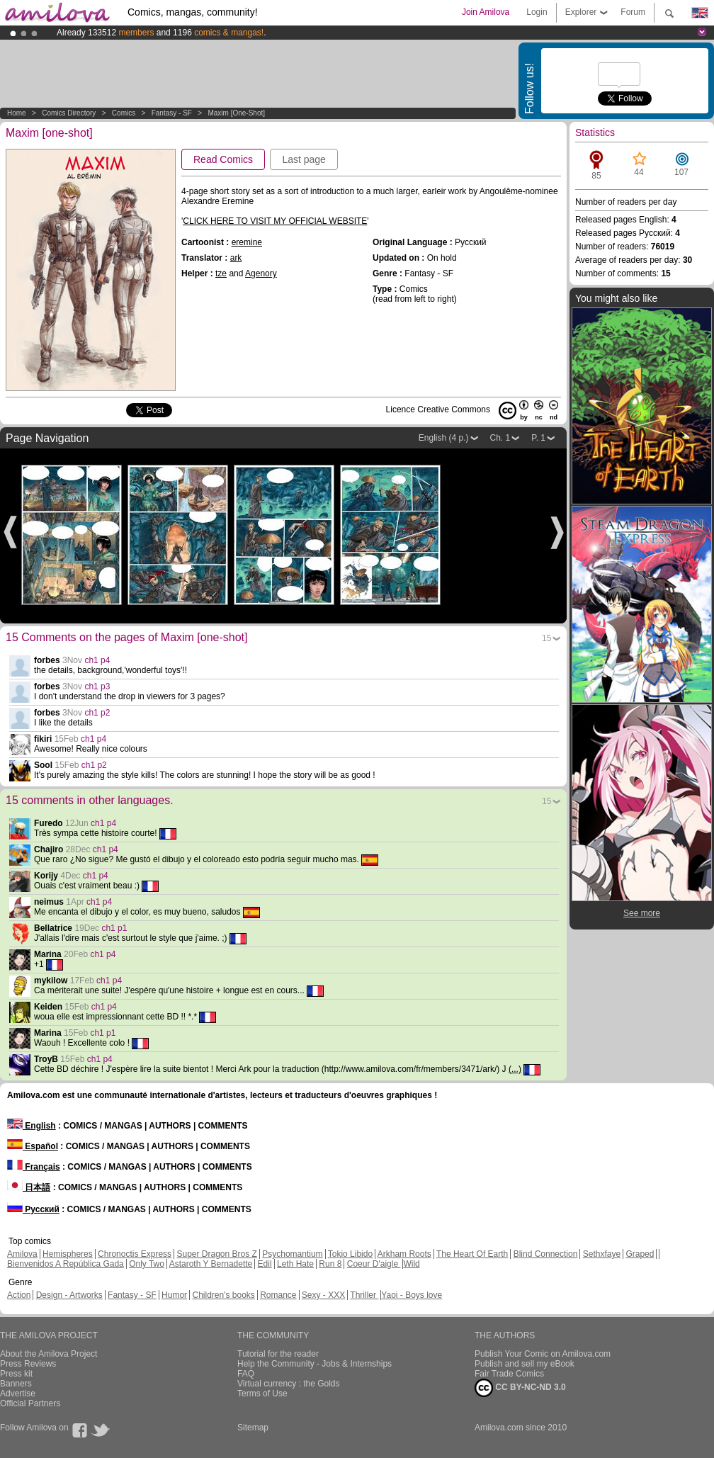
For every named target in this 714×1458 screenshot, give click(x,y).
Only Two (146, 1264)
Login (536, 12)
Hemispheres (67, 1254)
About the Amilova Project (48, 1354)
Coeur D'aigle (374, 1264)
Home (16, 113)
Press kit (16, 1374)
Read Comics (223, 159)
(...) (515, 1069)
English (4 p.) (444, 438)
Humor (174, 1295)
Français (33, 1167)
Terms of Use (262, 1393)
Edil (265, 1264)
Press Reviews (28, 1364)
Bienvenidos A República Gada (65, 1264)
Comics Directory (69, 113)
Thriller (364, 1295)
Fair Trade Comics (509, 1374)
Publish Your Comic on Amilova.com (543, 1354)
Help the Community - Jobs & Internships (314, 1364)
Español (32, 1146)
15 (546, 638)
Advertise (17, 1393)
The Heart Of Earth (472, 1254)
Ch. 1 (500, 438)
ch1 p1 (114, 928)
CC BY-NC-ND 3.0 (520, 1388)
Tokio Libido (350, 1254)
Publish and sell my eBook (524, 1364)
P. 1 (538, 438)
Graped (639, 1254)
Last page (304, 159)
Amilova (22, 1254)
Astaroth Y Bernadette (211, 1264)
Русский (33, 1209)
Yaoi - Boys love (411, 1295)
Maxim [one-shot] (236, 113)
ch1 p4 (97, 660)
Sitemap (252, 1427)
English (31, 1126)
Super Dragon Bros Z (216, 1254)
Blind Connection (546, 1254)
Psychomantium (292, 1254)
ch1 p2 (97, 713)
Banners (16, 1384)
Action (18, 1295)
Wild (411, 1264)
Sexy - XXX (323, 1295)
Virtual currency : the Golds (288, 1384)
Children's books (223, 1295)
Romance (278, 1295)
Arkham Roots (404, 1254)
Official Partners (30, 1403)
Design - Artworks (69, 1295)
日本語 (28, 1187)
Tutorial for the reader (278, 1354)
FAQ (245, 1374)
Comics (123, 113)
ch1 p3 (97, 686)
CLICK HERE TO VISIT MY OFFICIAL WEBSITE (275, 221)
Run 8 (330, 1264)
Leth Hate (295, 1264)
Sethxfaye (601, 1254)
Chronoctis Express (134, 1254)
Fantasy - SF (172, 113)
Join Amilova (485, 12)
